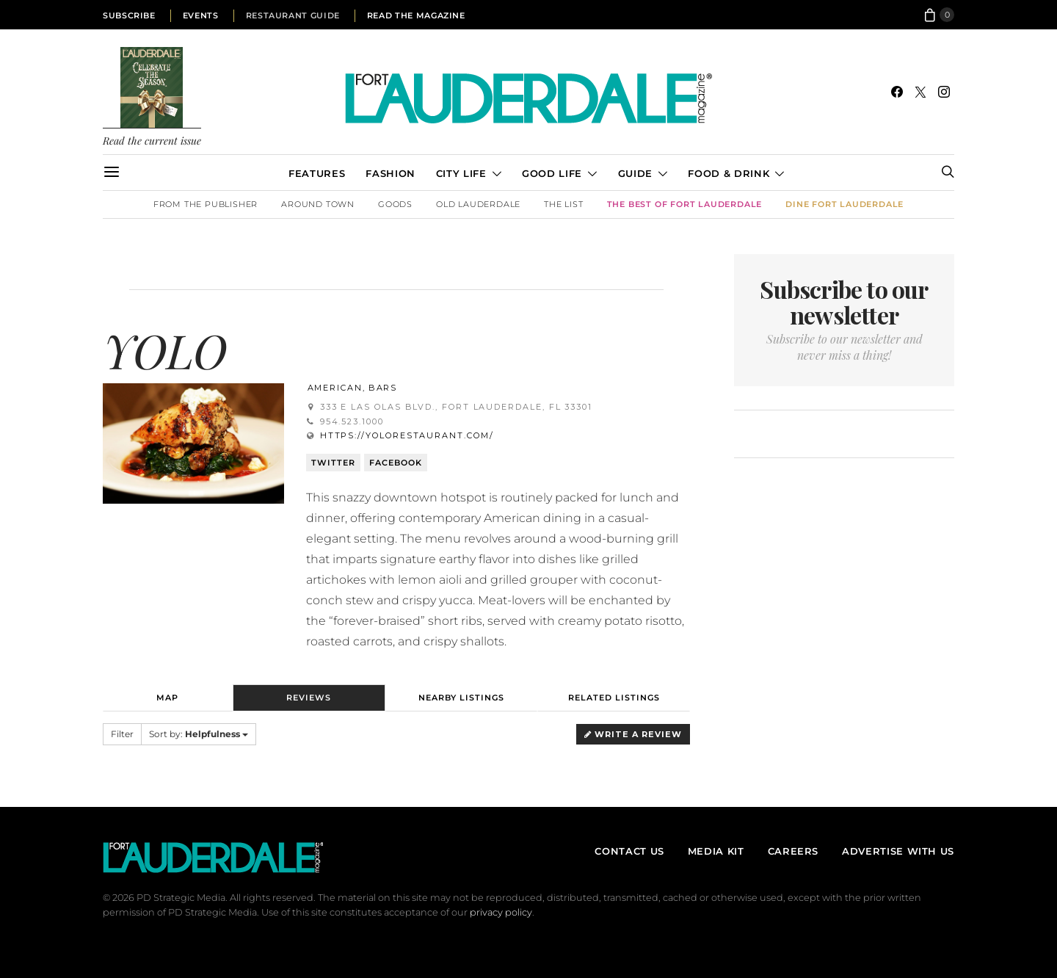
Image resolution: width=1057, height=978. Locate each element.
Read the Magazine (416, 15)
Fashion (390, 173)
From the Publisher (205, 204)
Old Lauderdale (478, 204)
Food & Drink (728, 173)
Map (167, 697)
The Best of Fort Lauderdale (685, 204)
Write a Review (633, 734)
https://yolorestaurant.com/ (407, 435)
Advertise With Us (898, 851)
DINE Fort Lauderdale (844, 204)
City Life (461, 173)
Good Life (552, 173)
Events (201, 15)
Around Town (318, 204)
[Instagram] (944, 92)
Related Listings (614, 697)
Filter (122, 733)
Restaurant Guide (293, 15)
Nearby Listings (461, 697)
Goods (395, 204)
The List (563, 204)
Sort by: (198, 733)
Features (316, 173)
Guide (635, 173)
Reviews (308, 697)
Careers (793, 851)
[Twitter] (920, 92)
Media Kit (716, 851)
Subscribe (129, 15)
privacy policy (501, 912)
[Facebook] (897, 92)
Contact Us (629, 851)
